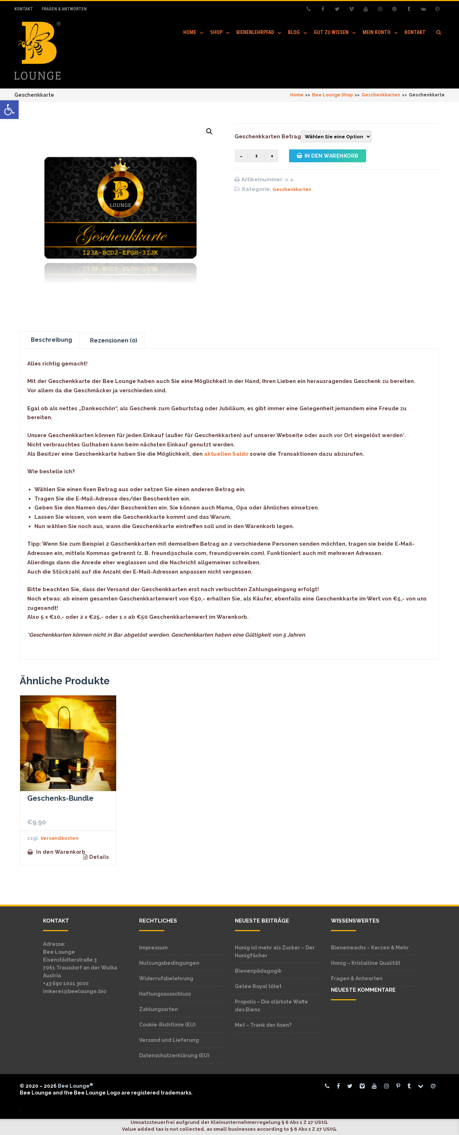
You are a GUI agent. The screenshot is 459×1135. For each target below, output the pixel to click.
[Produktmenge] (256, 155)
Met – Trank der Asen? (263, 1025)
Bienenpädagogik (258, 971)
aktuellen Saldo (226, 454)
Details (99, 856)
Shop (216, 32)
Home (189, 32)
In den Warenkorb (328, 156)
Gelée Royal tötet (258, 986)
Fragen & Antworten (64, 8)
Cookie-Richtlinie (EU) (167, 1025)
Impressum (153, 947)
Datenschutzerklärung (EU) (174, 1055)
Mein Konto (377, 32)
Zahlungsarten (158, 1009)
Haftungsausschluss (165, 994)
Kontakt (23, 8)
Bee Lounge (75, 1086)
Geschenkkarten (292, 189)
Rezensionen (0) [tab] (113, 340)
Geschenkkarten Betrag (268, 136)
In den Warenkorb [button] (60, 851)
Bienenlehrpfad (255, 32)
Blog (294, 32)
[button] (9, 109)
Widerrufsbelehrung (166, 978)
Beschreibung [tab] (51, 339)
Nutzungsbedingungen (169, 963)
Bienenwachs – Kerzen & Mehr (370, 947)
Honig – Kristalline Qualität (365, 963)
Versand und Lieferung (169, 1040)
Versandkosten (60, 838)
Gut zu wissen (331, 32)
